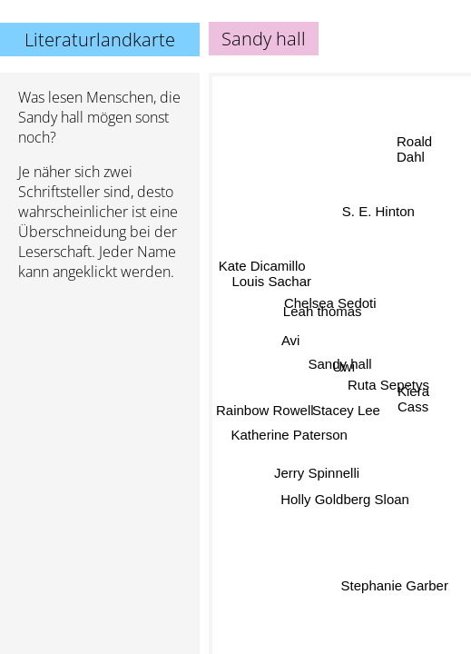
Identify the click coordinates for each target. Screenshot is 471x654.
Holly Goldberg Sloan (344, 499)
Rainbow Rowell (265, 409)
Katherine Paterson (290, 437)
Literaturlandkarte (100, 39)
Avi (290, 340)
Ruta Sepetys (388, 382)
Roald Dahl (414, 149)
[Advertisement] (100, 391)
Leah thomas (322, 311)
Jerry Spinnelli (315, 472)
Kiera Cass (413, 397)
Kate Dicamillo (262, 265)
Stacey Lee (346, 410)
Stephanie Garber (392, 587)
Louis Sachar (272, 280)
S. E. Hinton (378, 211)
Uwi (343, 366)
